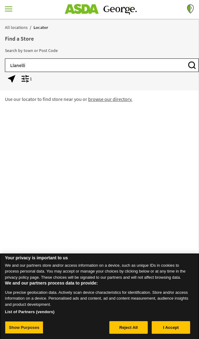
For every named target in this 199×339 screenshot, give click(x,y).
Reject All (128, 328)
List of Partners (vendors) (30, 313)
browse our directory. (110, 99)
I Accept (171, 328)
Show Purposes (24, 328)
